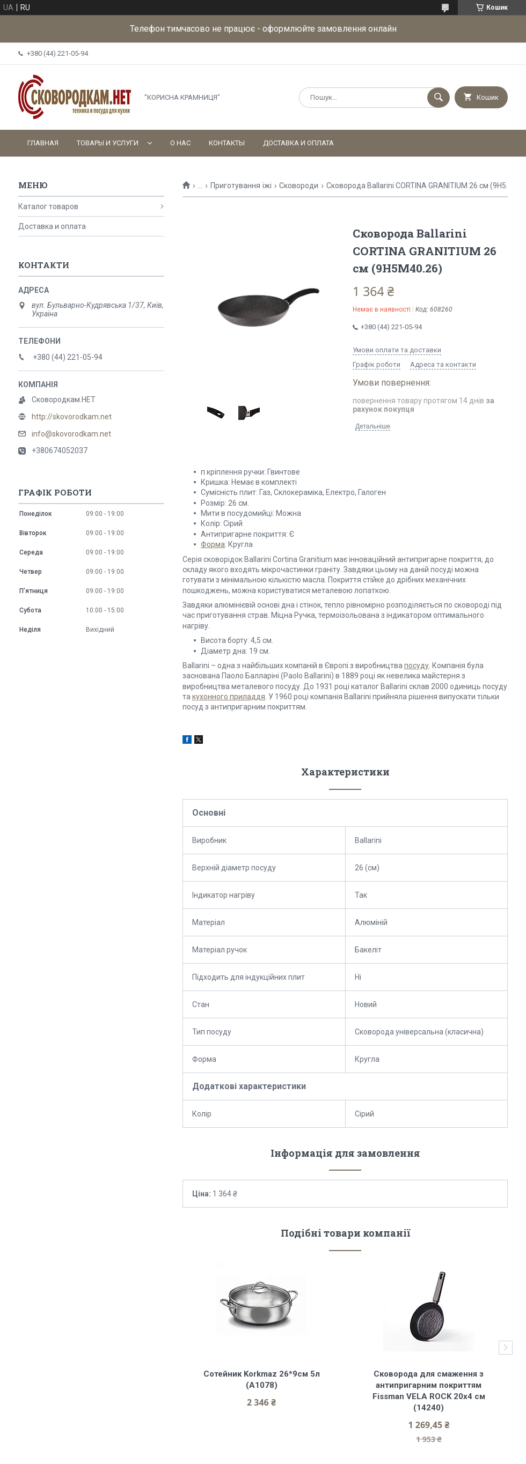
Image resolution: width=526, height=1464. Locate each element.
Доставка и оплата (298, 143)
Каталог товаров (48, 206)
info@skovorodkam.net (71, 434)
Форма (213, 544)
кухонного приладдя (228, 696)
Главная (43, 143)
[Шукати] (438, 97)
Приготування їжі (241, 185)
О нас (180, 143)
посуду (416, 665)
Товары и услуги (107, 143)
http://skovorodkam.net (72, 416)
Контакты (227, 143)
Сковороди (298, 185)
